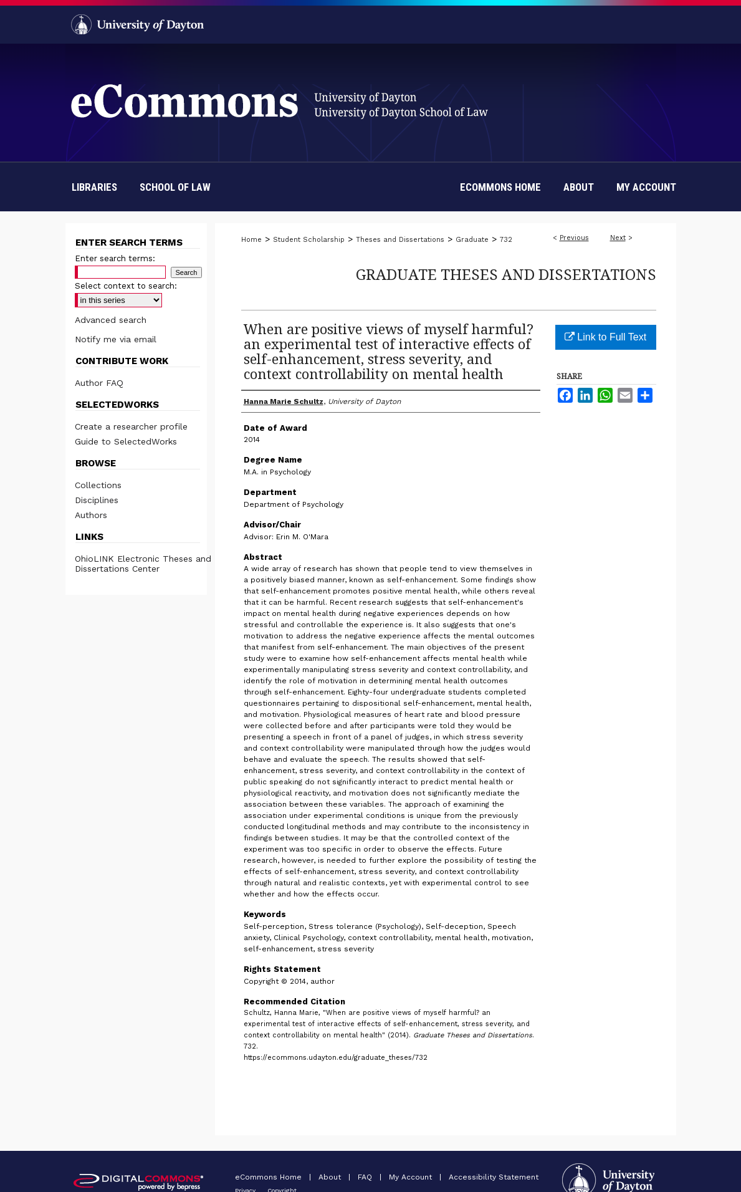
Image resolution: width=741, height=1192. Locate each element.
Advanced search (110, 320)
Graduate (472, 240)
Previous (574, 238)
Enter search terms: (115, 258)
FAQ (366, 1177)
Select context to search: (126, 286)
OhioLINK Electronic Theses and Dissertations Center (143, 564)
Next (618, 238)
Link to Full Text (605, 337)
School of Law (175, 187)
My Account (411, 1177)
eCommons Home (269, 1177)
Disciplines (96, 500)
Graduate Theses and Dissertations (506, 274)
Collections (98, 485)
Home (251, 240)
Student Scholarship (309, 240)
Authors (91, 515)
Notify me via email (115, 339)
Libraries (94, 187)
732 (506, 240)
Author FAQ (99, 383)
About (330, 1177)
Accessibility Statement (493, 1177)
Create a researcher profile (131, 426)
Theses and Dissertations (400, 240)
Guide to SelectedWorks (126, 441)
